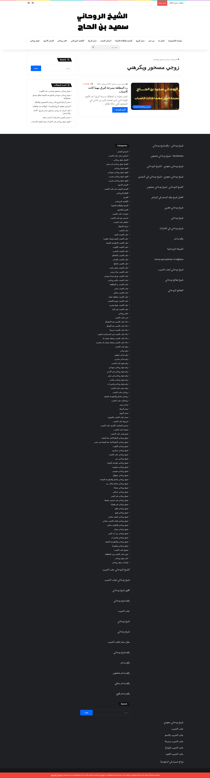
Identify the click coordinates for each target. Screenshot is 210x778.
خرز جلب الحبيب (121, 318)
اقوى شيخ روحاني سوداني (118, 172)
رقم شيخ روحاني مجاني (119, 380)
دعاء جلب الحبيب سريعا (119, 330)
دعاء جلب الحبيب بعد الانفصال (116, 322)
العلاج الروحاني (122, 193)
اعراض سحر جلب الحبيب (118, 156)
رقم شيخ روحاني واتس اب (117, 384)
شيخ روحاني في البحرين (150, 177)
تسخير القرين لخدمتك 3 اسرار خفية (56, 117)
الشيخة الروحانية (175, 249)
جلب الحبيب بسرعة (174, 741)
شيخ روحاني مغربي (173, 208)
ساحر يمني (124, 405)
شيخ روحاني (35, 41)
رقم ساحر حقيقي (121, 355)
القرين (125, 197)
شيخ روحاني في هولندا (119, 504)
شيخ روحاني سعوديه (120, 467)
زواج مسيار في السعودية (171, 762)
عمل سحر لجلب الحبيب (119, 642)
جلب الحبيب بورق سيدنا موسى (116, 276)
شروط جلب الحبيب (120, 421)
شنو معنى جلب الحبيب (119, 434)
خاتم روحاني (62, 41)
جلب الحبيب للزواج (174, 748)
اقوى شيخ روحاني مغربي (118, 181)
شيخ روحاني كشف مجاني (118, 517)
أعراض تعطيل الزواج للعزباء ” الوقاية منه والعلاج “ (51, 106)
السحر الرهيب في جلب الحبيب (116, 189)
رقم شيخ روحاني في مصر (118, 376)
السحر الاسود (48, 41)
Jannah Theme (56, 775)
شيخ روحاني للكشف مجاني (117, 525)
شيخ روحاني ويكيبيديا (120, 546)
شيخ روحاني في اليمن (119, 496)
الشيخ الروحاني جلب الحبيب (116, 570)
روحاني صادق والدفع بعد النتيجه (116, 396)
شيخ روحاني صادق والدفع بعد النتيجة (114, 479)
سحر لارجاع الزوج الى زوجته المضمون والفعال (52, 102)
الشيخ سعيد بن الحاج (119, 84)
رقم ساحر (178, 239)
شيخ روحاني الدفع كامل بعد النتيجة (115, 438)
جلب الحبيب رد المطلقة (119, 284)
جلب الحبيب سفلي (120, 293)
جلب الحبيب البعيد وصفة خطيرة (116, 239)
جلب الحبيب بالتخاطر (120, 255)
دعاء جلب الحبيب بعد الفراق (117, 326)
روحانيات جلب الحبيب (119, 401)
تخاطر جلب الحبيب (120, 222)
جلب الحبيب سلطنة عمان (118, 297)
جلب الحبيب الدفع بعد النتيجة (117, 243)
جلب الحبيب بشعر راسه (119, 268)
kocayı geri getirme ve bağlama (169, 259)
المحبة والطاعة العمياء (123, 41)
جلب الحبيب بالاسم (174, 735)
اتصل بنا (161, 41)
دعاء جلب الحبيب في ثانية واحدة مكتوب (113, 334)
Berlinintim (178, 156)
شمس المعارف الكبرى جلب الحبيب (114, 425)
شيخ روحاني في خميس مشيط (116, 500)
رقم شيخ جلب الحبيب (119, 363)
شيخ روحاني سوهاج (120, 475)
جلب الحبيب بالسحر (120, 259)
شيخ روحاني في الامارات (171, 228)
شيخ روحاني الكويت (120, 446)
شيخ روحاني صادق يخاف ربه (117, 484)
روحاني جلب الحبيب (120, 392)
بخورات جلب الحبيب (120, 214)
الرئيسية (175, 59)
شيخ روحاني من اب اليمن (118, 533)
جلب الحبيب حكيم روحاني (118, 280)
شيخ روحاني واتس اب (119, 537)
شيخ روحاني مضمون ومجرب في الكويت (54, 91)
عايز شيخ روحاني (121, 558)
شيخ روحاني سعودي (173, 166)
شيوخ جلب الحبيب (121, 550)
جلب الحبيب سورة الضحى (118, 301)
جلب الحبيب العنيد (174, 754)
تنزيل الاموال (123, 226)
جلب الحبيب (123, 230)
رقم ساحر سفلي (122, 683)
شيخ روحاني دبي (121, 459)
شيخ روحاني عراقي (120, 492)
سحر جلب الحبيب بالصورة (118, 417)
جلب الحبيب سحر (121, 288)
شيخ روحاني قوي (121, 513)
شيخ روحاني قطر (121, 508)
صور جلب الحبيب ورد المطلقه (116, 554)
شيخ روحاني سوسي (120, 471)
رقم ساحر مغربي (121, 359)
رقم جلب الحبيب (121, 347)
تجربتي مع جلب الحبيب (119, 218)
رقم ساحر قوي (123, 694)
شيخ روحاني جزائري (120, 450)
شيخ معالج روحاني (174, 280)
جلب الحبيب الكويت (120, 247)
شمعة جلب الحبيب (121, 430)
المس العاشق (122, 210)
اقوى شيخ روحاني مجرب (118, 176)
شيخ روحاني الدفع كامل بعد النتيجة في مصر (111, 442)
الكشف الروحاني (77, 41)
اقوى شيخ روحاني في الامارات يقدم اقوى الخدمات (50, 121)
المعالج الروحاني (175, 290)
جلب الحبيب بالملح (121, 264)
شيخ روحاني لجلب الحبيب (170, 270)
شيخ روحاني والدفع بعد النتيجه (116, 542)
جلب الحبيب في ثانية (120, 309)
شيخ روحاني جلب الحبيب (118, 454)
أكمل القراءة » (120, 110)
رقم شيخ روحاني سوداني (118, 367)
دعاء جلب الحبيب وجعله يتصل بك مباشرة (112, 342)
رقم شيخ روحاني (161, 146)
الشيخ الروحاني (154, 166)
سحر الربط (92, 41)
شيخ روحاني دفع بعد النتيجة (117, 463)
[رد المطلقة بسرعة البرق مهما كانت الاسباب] (155, 96)
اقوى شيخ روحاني (121, 168)
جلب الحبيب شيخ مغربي (118, 305)
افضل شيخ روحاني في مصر (117, 164)
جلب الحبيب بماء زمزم (119, 272)
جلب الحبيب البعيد (121, 234)
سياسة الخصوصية (175, 41)
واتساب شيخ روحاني (120, 562)
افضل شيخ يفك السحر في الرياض (167, 197)
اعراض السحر (105, 41)
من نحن (151, 41)
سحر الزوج (140, 41)
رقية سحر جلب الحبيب (119, 388)
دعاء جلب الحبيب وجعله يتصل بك (115, 338)
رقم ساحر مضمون (121, 673)
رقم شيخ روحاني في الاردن (117, 371)
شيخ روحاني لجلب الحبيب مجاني (115, 521)
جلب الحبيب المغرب (120, 251)
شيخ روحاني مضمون (161, 156)
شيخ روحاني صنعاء (121, 488)
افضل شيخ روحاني (121, 160)
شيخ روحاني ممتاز (121, 529)
